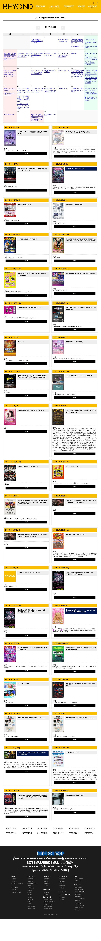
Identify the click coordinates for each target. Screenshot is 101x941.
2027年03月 (74, 855)
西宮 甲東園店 (31, 927)
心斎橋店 (30, 914)
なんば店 (30, 918)
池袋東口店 (62, 902)
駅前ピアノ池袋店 (48, 927)
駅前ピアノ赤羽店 (48, 930)
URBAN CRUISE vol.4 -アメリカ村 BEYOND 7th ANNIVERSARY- (50, 90)
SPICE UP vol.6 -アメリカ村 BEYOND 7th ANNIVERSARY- (64, 55)
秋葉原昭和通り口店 (33, 905)
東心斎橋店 (30, 920)
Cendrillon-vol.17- (62, 88)
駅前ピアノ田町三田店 (49, 923)
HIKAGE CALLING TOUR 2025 (91, 47)
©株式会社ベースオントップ (50, 936)
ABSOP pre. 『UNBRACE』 (91, 43)
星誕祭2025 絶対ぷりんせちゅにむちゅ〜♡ (10, 75)
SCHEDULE (40, 7)
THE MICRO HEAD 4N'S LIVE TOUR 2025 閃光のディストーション (77, 42)
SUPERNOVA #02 (77, 46)
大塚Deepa (78, 915)
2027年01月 (42, 855)
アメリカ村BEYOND (80, 920)
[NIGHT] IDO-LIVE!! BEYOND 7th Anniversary (91, 94)
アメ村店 (30, 916)
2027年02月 (58, 855)
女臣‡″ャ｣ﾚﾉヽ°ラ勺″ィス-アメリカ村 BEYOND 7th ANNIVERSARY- (23, 106)
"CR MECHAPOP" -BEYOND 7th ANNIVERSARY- (91, 99)
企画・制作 (15, 911)
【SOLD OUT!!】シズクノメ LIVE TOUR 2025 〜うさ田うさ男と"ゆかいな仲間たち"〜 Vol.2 (91, 61)
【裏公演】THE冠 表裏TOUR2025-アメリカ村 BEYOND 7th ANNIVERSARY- (91, 80)
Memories (74, 53)
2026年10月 (90, 850)
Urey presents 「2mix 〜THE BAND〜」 (50, 54)
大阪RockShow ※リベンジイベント (10, 94)
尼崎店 (29, 925)
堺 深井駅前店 (31, 930)
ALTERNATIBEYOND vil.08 (50, 115)
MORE (26, 153)
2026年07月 (42, 850)
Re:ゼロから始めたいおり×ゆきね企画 (63, 40)
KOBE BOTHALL (79, 900)
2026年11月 (11, 855)
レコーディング (62, 913)
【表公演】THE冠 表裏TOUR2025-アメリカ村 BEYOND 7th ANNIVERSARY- (91, 73)
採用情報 (14, 902)
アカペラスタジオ (62, 898)
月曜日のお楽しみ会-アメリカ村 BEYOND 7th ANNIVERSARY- (23, 55)
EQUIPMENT (69, 7)
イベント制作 (14, 909)
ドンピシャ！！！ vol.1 (64, 71)
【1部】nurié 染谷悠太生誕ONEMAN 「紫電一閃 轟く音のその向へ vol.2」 (23, 91)
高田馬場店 (30, 902)
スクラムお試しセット (91, 39)
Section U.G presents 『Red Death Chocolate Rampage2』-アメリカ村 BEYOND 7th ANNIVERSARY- (37, 118)
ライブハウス (77, 906)
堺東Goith (77, 931)
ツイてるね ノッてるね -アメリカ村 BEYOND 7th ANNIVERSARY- (37, 72)
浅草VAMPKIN (78, 908)
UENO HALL (78, 902)
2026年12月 (27, 855)
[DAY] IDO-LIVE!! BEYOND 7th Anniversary (91, 89)
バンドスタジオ (30, 898)
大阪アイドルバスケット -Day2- (10, 89)
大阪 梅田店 (31, 907)
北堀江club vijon (79, 929)
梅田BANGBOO (79, 918)
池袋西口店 (30, 900)
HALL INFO (55, 7)
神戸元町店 (46, 905)
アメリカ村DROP (79, 927)
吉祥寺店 (46, 902)
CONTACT (92, 7)
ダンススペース (46, 898)
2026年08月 (58, 850)
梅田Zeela (77, 922)
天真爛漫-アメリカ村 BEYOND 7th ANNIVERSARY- (77, 90)
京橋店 (29, 923)
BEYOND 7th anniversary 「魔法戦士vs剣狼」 (37, 55)
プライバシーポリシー (17, 905)
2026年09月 (74, 850)
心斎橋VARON (78, 924)
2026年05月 (11, 850)
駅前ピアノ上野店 (48, 921)
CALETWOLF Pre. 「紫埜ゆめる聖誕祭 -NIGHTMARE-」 (37, 41)
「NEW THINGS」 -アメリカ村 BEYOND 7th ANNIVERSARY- (37, 90)
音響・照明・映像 (16, 913)
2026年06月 (27, 850)
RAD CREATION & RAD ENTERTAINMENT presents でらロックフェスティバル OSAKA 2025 (10, 56)
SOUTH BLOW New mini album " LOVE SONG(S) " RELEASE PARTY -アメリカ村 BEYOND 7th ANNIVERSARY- (77, 74)
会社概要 (14, 900)
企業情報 (13, 898)
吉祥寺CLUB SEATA (80, 913)
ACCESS (81, 7)
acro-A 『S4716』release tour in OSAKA (10, 71)
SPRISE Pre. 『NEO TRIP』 (91, 54)
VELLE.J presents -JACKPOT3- (50, 71)
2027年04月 (90, 855)
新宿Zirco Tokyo (79, 911)
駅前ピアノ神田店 (48, 925)
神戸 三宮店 (31, 909)
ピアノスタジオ (46, 911)
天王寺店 (30, 911)
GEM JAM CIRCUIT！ (10, 114)
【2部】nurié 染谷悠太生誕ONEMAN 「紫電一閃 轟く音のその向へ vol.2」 (23, 99)
